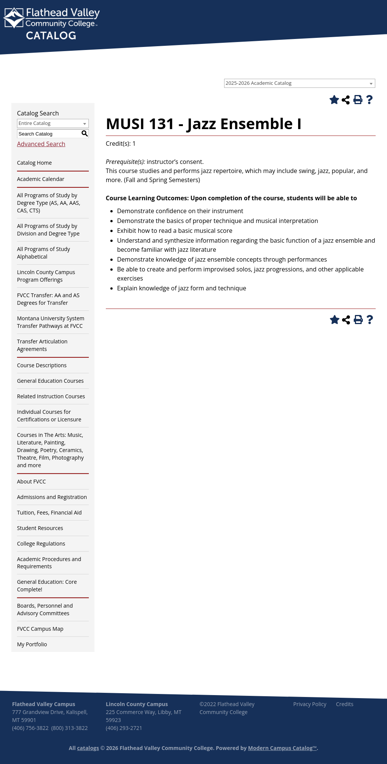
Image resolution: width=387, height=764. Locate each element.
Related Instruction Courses (51, 396)
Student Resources (40, 528)
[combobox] (299, 83)
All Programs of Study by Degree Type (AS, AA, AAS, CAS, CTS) (48, 203)
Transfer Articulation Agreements (42, 345)
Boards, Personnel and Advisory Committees (45, 609)
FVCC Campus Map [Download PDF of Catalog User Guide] (40, 628)
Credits (344, 704)
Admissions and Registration (52, 496)
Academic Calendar (40, 178)
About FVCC (31, 481)
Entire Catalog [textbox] (35, 123)
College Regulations (41, 543)
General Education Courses (50, 380)
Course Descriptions (42, 365)
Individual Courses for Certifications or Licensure (49, 415)
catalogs (88, 748)
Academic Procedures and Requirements (49, 562)
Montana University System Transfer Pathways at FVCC (50, 322)
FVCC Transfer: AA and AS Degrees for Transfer (48, 299)
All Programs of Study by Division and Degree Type (48, 229)
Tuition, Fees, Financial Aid (49, 512)
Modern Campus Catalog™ (282, 748)
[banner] (51, 24)
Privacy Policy (309, 704)
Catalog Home (34, 162)
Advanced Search (41, 144)
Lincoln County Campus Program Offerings (46, 275)
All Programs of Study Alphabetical (43, 252)
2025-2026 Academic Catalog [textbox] (258, 83)
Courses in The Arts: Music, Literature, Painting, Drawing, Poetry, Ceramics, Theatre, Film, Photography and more (50, 450)
